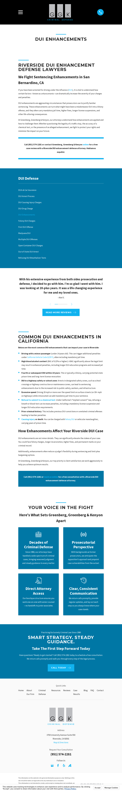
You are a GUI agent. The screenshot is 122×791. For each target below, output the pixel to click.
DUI (70, 90)
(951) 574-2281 (61, 754)
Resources (55, 690)
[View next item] (72, 304)
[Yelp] (64, 765)
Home (21, 690)
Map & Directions (61, 742)
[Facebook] (58, 765)
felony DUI (70, 419)
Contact (100, 690)
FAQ (92, 690)
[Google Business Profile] (52, 765)
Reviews (66, 690)
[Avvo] (69, 765)
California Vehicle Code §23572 (40, 357)
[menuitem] (61, 190)
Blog (86, 690)
